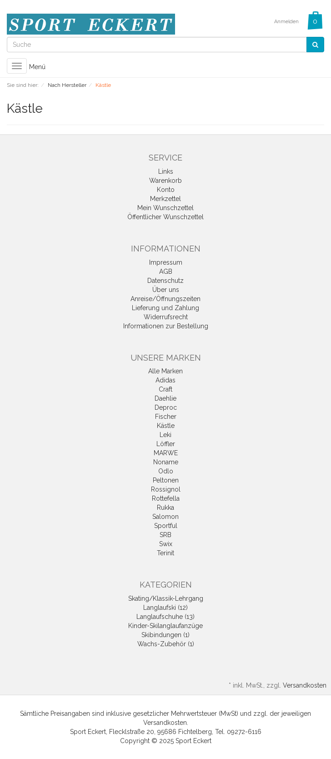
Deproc (166, 407)
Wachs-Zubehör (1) (165, 644)
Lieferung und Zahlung (165, 308)
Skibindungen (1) (165, 634)
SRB (165, 534)
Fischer (165, 416)
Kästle (166, 425)
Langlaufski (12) (165, 607)
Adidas (165, 380)
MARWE (166, 453)
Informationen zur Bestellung (165, 326)
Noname (165, 462)
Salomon (165, 516)
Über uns (165, 289)
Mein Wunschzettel (165, 207)
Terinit (165, 553)
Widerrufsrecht (166, 317)
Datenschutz (165, 280)
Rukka (165, 507)
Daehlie (165, 398)
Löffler (165, 443)
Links (165, 171)
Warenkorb (165, 180)
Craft (165, 389)
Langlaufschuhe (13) (165, 616)
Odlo (165, 471)
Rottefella (166, 498)
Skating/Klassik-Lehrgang (165, 598)
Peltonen (166, 480)
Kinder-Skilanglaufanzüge (165, 625)
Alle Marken (165, 371)
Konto (166, 189)
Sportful (165, 525)
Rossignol (166, 489)
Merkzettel (165, 198)
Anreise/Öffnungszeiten (165, 298)
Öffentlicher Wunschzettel (165, 217)
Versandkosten (304, 685)
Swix (165, 544)
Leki (165, 434)
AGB (165, 271)
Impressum (165, 262)
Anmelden (286, 22)
